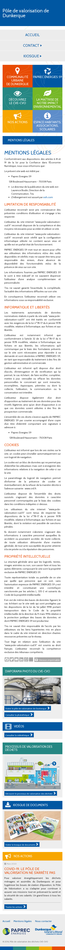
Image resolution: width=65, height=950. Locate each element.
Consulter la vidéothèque (19, 735)
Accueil (6, 921)
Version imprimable (49, 660)
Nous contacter (43, 921)
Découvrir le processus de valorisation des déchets (30, 793)
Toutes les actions (15, 906)
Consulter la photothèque (19, 714)
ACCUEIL (32, 35)
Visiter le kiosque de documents (21, 844)
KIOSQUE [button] (32, 56)
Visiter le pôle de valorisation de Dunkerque (27, 708)
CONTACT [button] (32, 45)
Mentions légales (23, 921)
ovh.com (48, 197)
